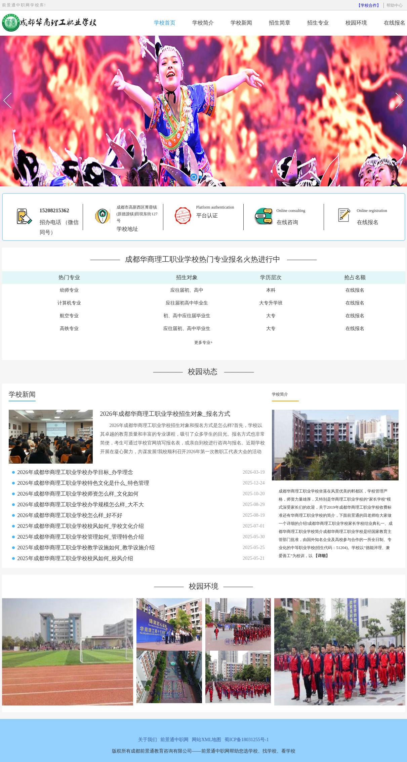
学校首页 (164, 23)
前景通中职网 (174, 739)
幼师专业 (69, 290)
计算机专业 (69, 302)
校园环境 (356, 23)
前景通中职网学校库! (24, 5)
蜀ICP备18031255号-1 (247, 739)
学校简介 (203, 23)
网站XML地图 (206, 739)
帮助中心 (394, 5)
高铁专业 (69, 328)
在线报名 (394, 23)
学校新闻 (241, 23)
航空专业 (69, 315)
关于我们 (147, 739)
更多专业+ (203, 342)
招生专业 (318, 23)
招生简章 (279, 23)
